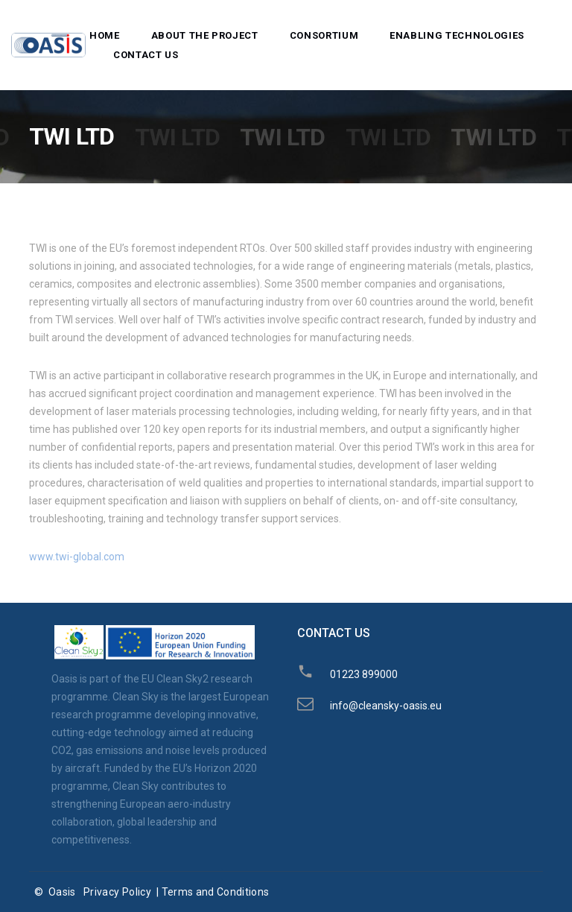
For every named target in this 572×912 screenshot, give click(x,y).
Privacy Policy (117, 892)
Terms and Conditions (216, 892)
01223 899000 (364, 674)
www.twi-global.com (76, 557)
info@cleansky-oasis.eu (386, 706)
